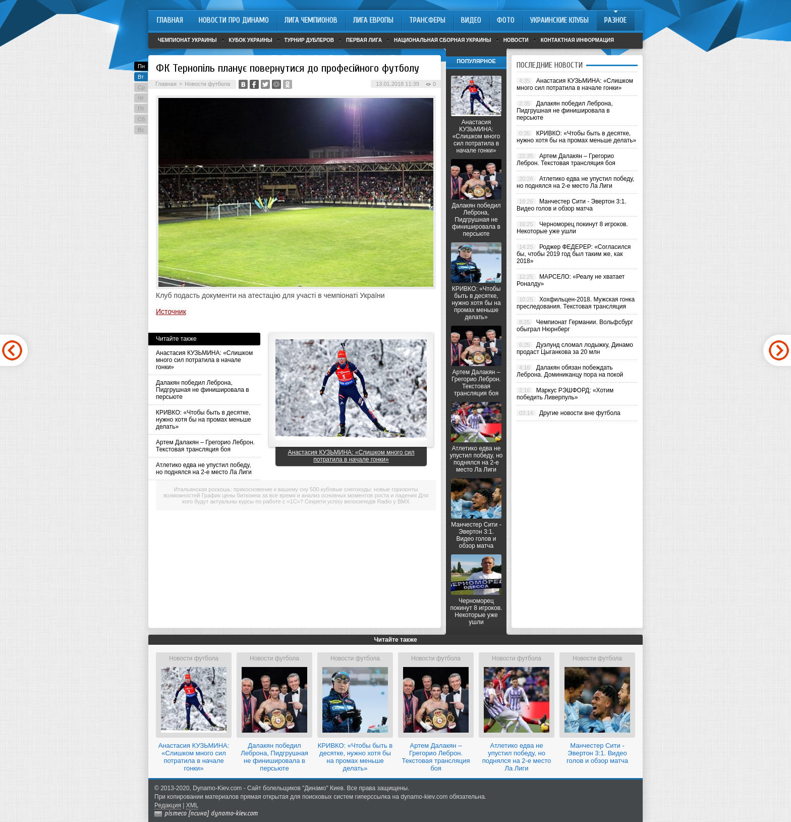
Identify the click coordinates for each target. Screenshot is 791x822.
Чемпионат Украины (187, 40)
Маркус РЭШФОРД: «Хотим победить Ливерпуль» (565, 394)
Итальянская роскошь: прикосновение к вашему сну (241, 489)
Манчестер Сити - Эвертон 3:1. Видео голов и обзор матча (476, 535)
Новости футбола (207, 84)
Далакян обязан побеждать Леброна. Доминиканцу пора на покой (570, 371)
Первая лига (364, 40)
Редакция (167, 805)
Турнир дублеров (309, 40)
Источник (171, 311)
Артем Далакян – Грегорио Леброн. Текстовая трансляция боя (205, 446)
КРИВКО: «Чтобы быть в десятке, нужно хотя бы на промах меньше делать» (203, 419)
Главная (166, 84)
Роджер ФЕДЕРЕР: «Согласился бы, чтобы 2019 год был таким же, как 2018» (574, 254)
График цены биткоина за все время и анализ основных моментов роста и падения (309, 495)
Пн (141, 66)
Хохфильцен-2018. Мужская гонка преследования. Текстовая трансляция (576, 303)
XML (192, 805)
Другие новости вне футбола (579, 413)
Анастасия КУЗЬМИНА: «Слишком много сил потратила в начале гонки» (204, 360)
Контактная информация (577, 40)
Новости (516, 40)
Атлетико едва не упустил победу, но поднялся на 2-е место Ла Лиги (204, 468)
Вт (141, 77)
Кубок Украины (250, 40)
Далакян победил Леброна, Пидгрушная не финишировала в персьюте (202, 389)
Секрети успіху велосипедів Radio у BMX (357, 501)
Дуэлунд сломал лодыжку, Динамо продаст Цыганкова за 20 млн (575, 348)
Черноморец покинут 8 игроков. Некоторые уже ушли (476, 611)
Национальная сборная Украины (442, 40)
